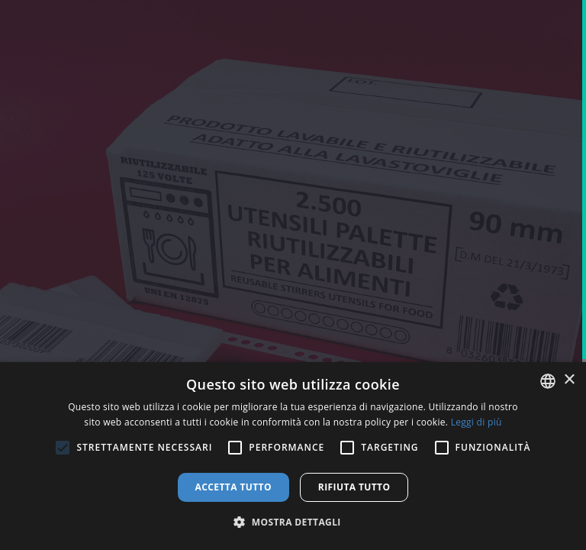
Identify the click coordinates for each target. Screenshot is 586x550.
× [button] (569, 380)
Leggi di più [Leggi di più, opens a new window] (476, 422)
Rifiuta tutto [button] (354, 486)
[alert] (293, 456)
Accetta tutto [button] (233, 486)
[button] (293, 522)
